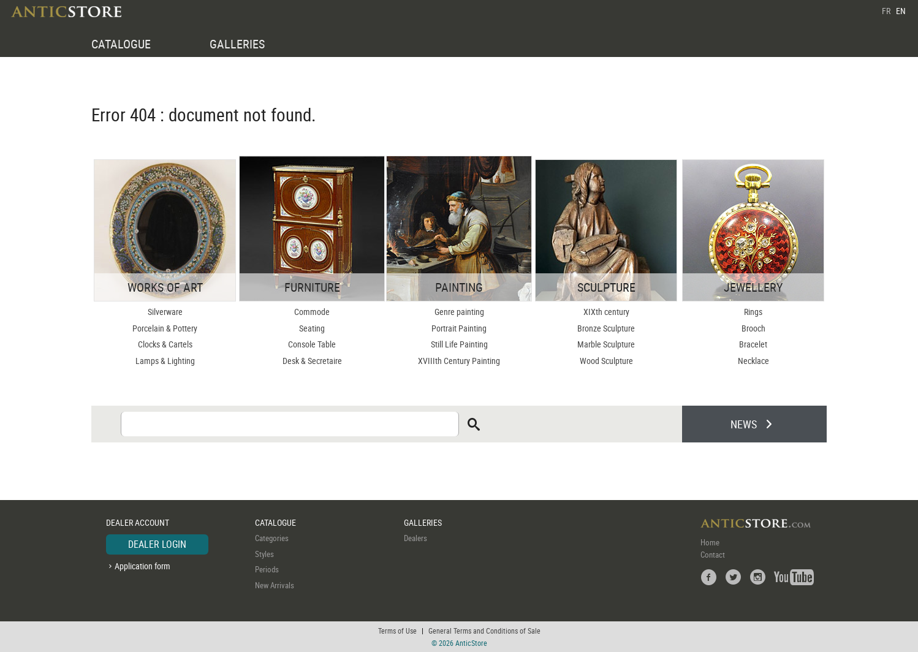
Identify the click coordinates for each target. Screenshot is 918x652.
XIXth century (606, 311)
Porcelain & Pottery (164, 328)
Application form (142, 566)
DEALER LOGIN (157, 544)
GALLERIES (237, 44)
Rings (753, 311)
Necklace (753, 360)
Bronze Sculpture (606, 328)
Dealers (415, 538)
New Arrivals (274, 585)
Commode (312, 311)
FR (886, 11)
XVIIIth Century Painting (459, 360)
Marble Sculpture (606, 344)
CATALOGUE (121, 44)
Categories (272, 538)
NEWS (743, 424)
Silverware (165, 311)
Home (709, 542)
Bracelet (753, 344)
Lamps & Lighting (165, 360)
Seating (312, 328)
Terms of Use (397, 630)
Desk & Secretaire (312, 360)
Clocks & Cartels (165, 344)
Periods (267, 569)
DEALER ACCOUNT (137, 522)
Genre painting (459, 311)
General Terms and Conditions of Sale (484, 630)
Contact (712, 554)
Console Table (312, 344)
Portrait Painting (459, 328)
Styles (264, 553)
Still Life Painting (459, 344)
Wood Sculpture (606, 360)
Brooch (753, 328)
